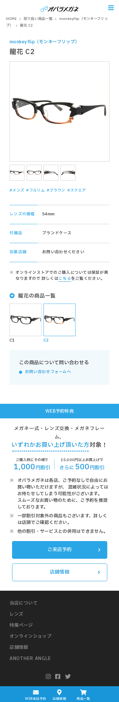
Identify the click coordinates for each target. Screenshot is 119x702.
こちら (64, 279)
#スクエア (76, 190)
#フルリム (35, 190)
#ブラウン (56, 190)
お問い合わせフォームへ (48, 372)
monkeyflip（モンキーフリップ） (45, 42)
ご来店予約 (74, 549)
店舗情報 (75, 572)
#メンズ (17, 190)
